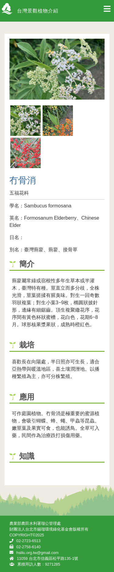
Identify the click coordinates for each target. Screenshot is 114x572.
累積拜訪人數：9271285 (38, 564)
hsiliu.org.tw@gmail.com (37, 552)
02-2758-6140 (28, 547)
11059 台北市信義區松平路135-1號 (47, 558)
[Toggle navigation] (107, 11)
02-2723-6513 (28, 540)
